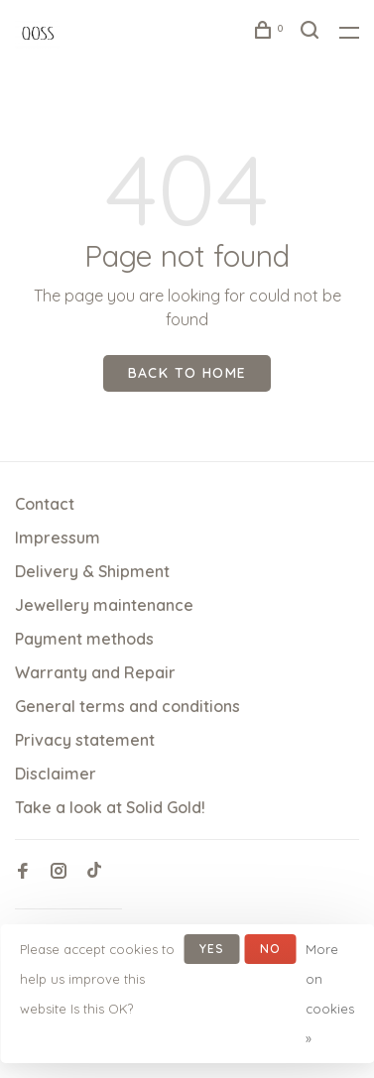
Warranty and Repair (95, 672)
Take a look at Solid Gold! (110, 807)
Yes (212, 948)
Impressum (57, 537)
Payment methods (84, 639)
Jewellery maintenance (104, 605)
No (270, 948)
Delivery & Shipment (92, 571)
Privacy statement (85, 740)
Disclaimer (55, 773)
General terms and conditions (127, 706)
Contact (44, 504)
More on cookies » (330, 993)
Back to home (187, 373)
